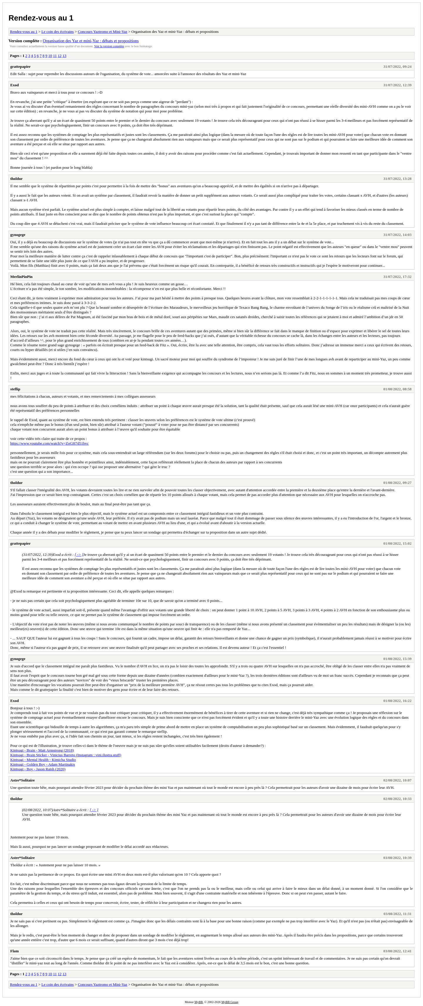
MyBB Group (229, 1002)
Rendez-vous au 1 (41, 17)
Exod (14, 85)
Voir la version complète (109, 46)
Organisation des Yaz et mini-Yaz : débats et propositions (91, 40)
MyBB (198, 1002)
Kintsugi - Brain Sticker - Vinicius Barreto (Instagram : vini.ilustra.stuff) (65, 755)
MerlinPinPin (21, 276)
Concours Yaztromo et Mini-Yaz (102, 31)
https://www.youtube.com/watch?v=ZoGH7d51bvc (49, 443)
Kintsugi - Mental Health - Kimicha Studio (43, 759)
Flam (14, 951)
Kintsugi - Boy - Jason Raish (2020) (38, 769)
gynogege (17, 234)
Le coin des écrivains (57, 31)
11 (55, 55)
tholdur (16, 178)
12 (59, 55)
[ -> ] (79, 554)
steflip (15, 389)
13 (64, 55)
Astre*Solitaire (22, 780)
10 (50, 55)
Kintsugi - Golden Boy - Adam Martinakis (42, 764)
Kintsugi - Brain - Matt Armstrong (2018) (42, 750)
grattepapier (20, 66)
